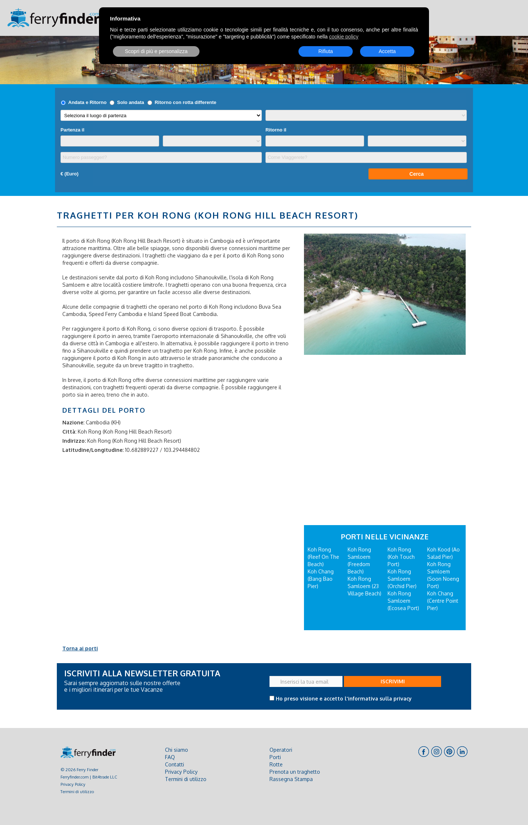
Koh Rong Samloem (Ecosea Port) (403, 600)
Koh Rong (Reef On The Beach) (323, 556)
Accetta (387, 51)
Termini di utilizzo (77, 791)
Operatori (281, 750)
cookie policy (343, 37)
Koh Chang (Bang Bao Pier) (321, 578)
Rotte (276, 764)
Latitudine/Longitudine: (93, 450)
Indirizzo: (74, 441)
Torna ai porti (80, 648)
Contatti (174, 764)
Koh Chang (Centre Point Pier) (442, 600)
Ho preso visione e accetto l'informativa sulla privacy (344, 698)
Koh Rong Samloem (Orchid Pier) (402, 578)
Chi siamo (176, 750)
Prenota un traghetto (295, 772)
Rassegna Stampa (291, 779)
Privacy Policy (72, 784)
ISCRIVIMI (393, 681)
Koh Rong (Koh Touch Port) (401, 556)
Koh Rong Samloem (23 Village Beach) (364, 586)
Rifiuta (325, 51)
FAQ (170, 757)
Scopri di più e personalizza (156, 51)
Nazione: (73, 422)
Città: (69, 431)
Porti (275, 757)
